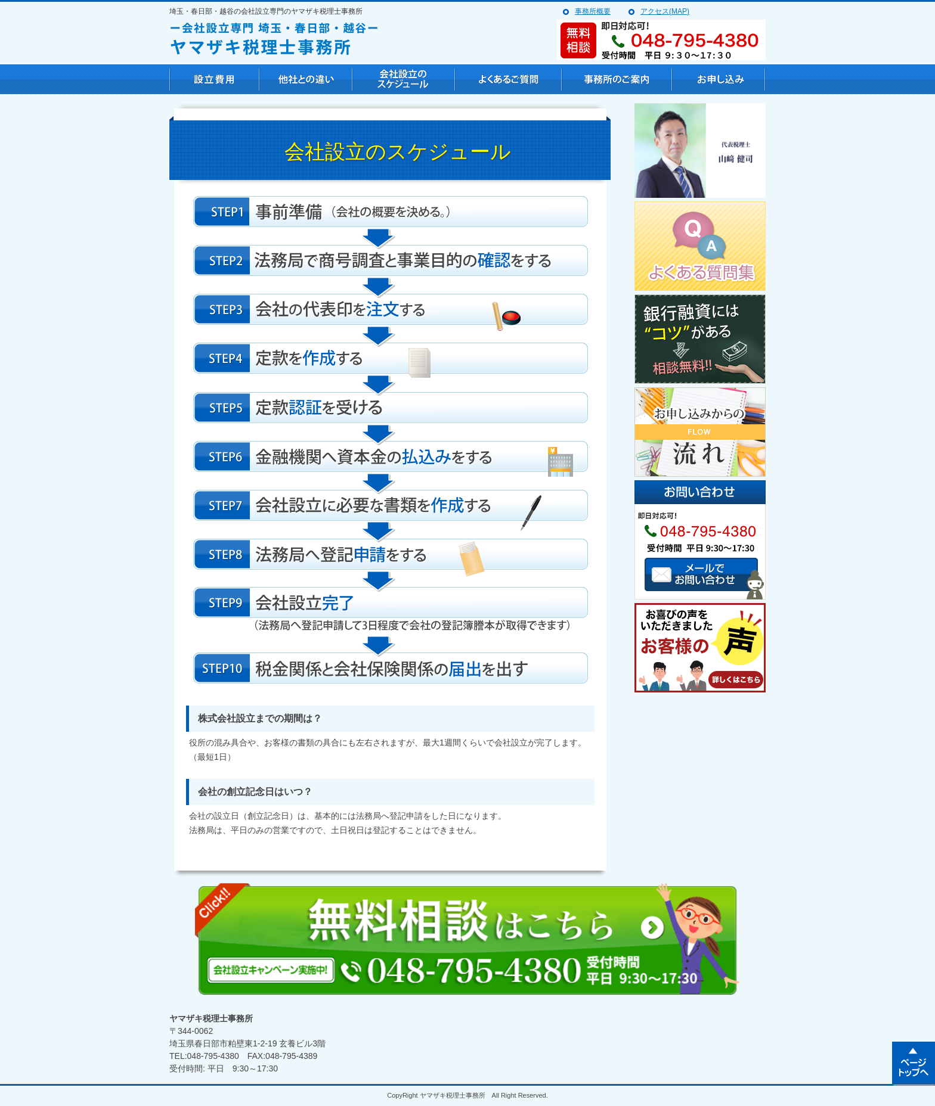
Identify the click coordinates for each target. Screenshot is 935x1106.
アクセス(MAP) (664, 11)
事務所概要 (593, 11)
